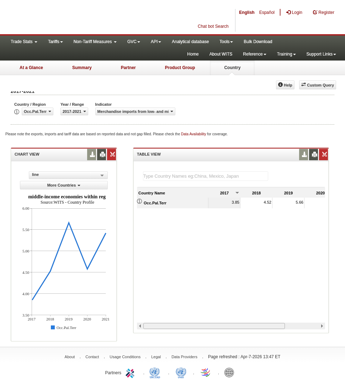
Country (232, 67)
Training (286, 54)
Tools (226, 41)
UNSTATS (181, 372)
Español (267, 12)
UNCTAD (156, 372)
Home (193, 54)
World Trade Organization (206, 372)
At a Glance (31, 67)
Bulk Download (258, 41)
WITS (71, 18)
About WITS (221, 54)
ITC (131, 372)
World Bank (231, 372)
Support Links (321, 54)
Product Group (180, 67)
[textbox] (205, 176)
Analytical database (190, 41)
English (246, 12)
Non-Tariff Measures (95, 41)
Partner (128, 67)
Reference (254, 54)
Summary (82, 67)
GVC (133, 41)
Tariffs (55, 41)
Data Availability (194, 134)
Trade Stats (24, 41)
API (156, 41)
